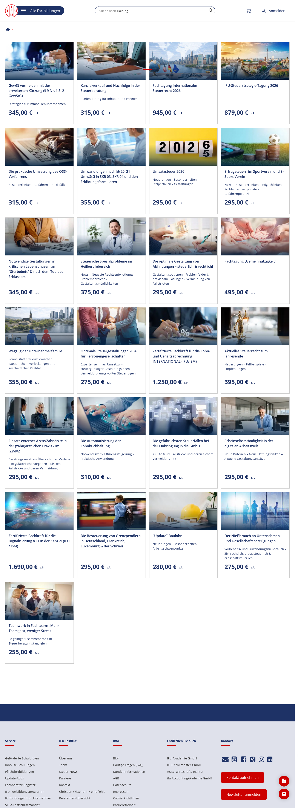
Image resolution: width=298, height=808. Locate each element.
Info (116, 741)
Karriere (65, 778)
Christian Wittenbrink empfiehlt (82, 792)
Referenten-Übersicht (74, 798)
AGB (116, 778)
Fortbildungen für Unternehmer (28, 798)
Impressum (121, 792)
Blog (116, 758)
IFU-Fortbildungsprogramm (24, 792)
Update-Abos (14, 778)
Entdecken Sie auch (181, 741)
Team (63, 765)
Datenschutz (122, 785)
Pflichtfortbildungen (19, 772)
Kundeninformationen (129, 772)
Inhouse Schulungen (20, 765)
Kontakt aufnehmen (242, 777)
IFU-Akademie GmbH (182, 758)
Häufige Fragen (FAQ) (128, 765)
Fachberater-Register (20, 785)
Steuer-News (68, 772)
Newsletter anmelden (243, 794)
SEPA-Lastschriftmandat (22, 805)
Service (10, 741)
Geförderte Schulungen (22, 758)
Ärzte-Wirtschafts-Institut (185, 772)
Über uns (65, 758)
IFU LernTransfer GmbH (184, 765)
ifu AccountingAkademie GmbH (189, 778)
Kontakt (64, 785)
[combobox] (155, 10)
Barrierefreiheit (124, 805)
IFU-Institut (68, 741)
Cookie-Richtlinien (126, 798)
